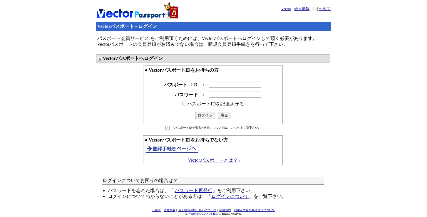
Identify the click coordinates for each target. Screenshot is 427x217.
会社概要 (169, 210)
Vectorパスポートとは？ (213, 160)
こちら (236, 127)
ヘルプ (322, 8)
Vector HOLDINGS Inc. (203, 213)
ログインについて (230, 196)
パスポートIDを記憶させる (215, 103)
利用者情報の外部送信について (254, 210)
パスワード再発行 (193, 190)
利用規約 (225, 210)
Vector (286, 8)
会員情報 (301, 8)
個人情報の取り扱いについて (197, 210)
